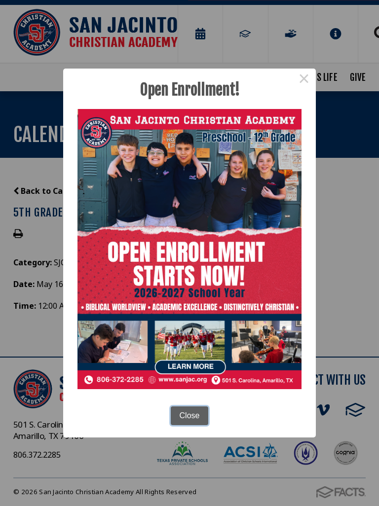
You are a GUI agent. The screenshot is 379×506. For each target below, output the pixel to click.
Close (190, 415)
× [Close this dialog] (304, 80)
